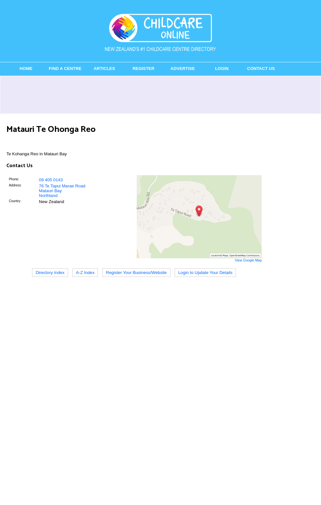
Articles (104, 68)
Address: (15, 185)
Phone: (14, 179)
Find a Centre (65, 68)
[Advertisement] (160, 94)
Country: (15, 201)
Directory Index (50, 272)
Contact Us (261, 68)
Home (26, 68)
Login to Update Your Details (205, 272)
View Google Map (248, 260)
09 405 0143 (51, 179)
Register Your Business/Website (136, 272)
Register (143, 68)
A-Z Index (85, 272)
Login (222, 68)
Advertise (182, 68)
